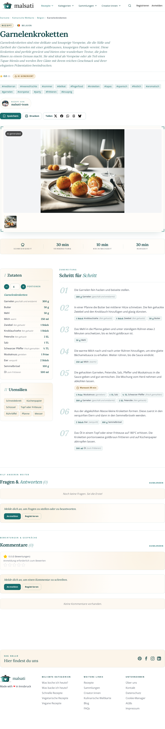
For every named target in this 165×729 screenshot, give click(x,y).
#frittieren (51, 91)
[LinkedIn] (159, 658)
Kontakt (130, 688)
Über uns (131, 682)
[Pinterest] (140, 658)
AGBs (129, 703)
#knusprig (66, 91)
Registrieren (142, 5)
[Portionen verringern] (6, 286)
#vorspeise (23, 91)
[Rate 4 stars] (19, 565)
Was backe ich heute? (55, 688)
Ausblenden (156, 483)
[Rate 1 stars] (5, 565)
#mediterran (8, 86)
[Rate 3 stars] (14, 565)
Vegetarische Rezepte (55, 698)
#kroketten (93, 86)
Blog (86, 703)
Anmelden (157, 5)
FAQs (87, 708)
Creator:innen (92, 693)
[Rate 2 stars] (10, 565)
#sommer (47, 86)
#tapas (108, 86)
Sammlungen (92, 688)
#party (37, 91)
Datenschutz (133, 693)
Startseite (5, 17)
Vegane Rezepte (51, 703)
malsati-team (19, 104)
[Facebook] (146, 658)
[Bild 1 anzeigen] (10, 221)
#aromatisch (152, 86)
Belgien (40, 17)
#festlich (136, 86)
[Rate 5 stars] (23, 565)
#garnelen (7, 91)
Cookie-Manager (136, 698)
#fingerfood (77, 86)
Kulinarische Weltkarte (23, 17)
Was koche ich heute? (55, 682)
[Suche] (130, 6)
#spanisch (121, 86)
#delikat (61, 86)
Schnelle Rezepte (52, 693)
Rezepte (89, 682)
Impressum (133, 708)
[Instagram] (153, 658)
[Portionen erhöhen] (23, 286)
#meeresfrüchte (28, 86)
